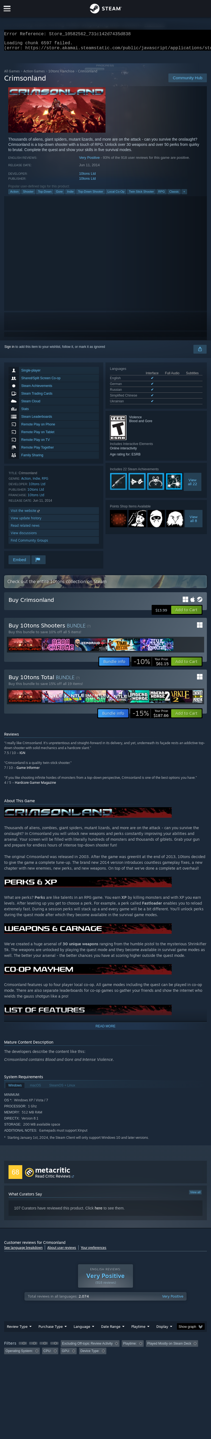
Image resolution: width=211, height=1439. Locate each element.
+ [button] (184, 194)
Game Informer (28, 771)
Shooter (28, 194)
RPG (161, 194)
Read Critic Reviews (53, 1179)
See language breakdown (23, 1251)
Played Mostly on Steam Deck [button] (169, 1347)
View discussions (24, 536)
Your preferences (93, 1251)
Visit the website (26, 514)
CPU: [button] (47, 1354)
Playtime (138, 1330)
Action (14, 194)
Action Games (34, 74)
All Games (12, 74)
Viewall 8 (194, 522)
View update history (26, 521)
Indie (70, 194)
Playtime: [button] (130, 1347)
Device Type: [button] (89, 1354)
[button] (186, 613)
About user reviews (61, 1251)
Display (162, 1330)
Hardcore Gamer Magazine (35, 786)
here (98, 1211)
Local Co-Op (115, 194)
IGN (22, 756)
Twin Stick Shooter (141, 194)
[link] (151, 664)
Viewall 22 (192, 485)
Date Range (110, 1330)
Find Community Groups (29, 544)
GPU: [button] (66, 1354)
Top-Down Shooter (90, 194)
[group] (105, 1351)
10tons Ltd (87, 177)
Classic (174, 194)
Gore (59, 194)
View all (195, 1195)
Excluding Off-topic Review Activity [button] (87, 1347)
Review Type (17, 1330)
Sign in (9, 350)
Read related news (25, 529)
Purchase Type (50, 1330)
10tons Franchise (61, 74)
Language (82, 1330)
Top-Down (45, 194)
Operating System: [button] (19, 1354)
